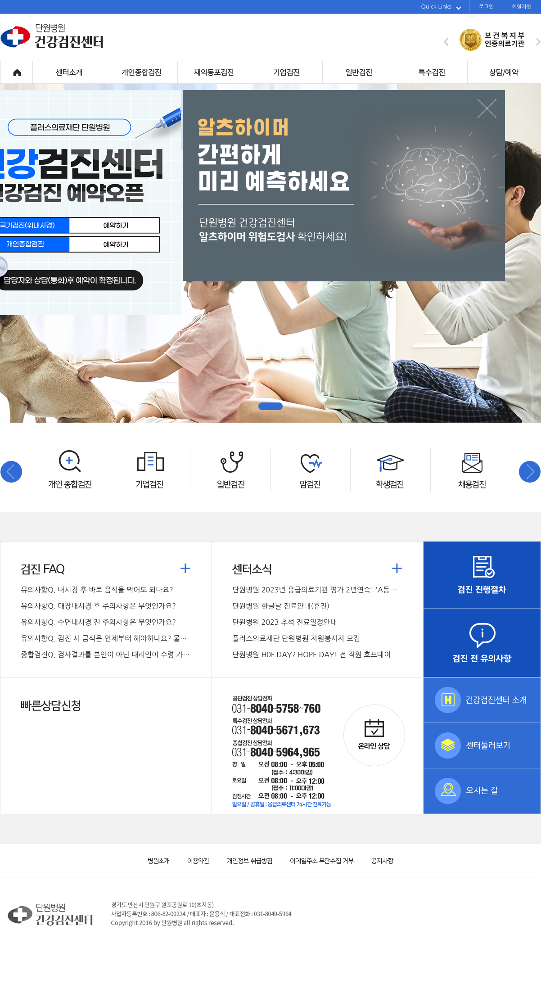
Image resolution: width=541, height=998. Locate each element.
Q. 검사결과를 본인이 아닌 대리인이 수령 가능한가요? (106, 654)
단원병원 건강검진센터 (52, 47)
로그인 (486, 6)
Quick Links (441, 7)
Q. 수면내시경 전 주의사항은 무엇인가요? (98, 622)
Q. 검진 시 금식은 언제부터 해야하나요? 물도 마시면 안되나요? (106, 638)
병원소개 (158, 860)
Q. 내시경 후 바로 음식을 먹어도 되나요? (97, 589)
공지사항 (376, 860)
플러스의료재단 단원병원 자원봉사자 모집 (296, 638)
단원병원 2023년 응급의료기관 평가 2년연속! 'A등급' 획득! (317, 589)
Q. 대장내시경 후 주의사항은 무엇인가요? (98, 606)
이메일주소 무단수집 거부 (318, 860)
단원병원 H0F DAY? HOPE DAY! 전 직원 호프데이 (311, 654)
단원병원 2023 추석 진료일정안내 (284, 622)
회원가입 (522, 6)
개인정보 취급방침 (246, 860)
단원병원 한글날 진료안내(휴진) (280, 606)
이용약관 (194, 860)
